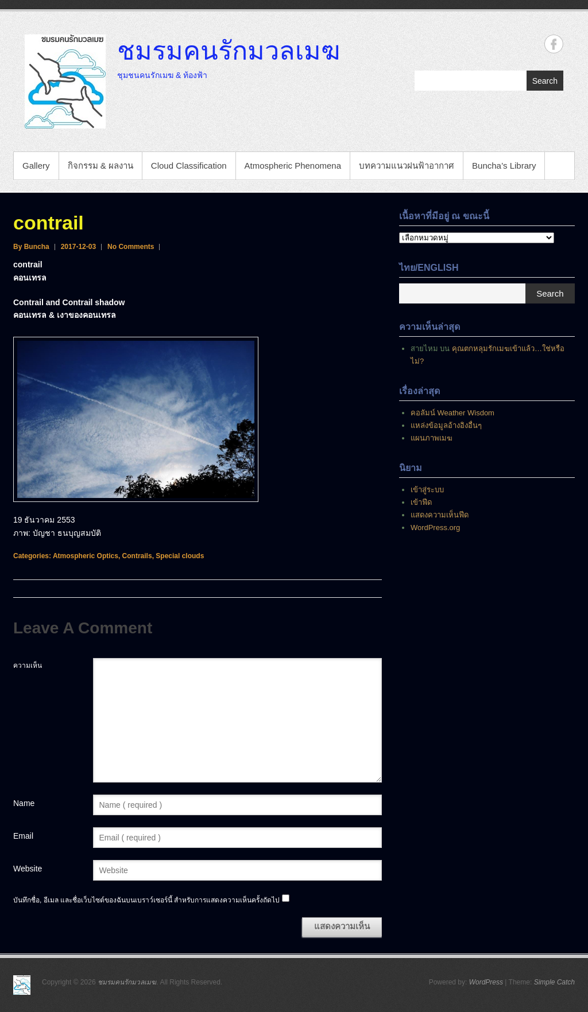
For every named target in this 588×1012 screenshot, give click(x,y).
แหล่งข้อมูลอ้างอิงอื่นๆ (446, 425)
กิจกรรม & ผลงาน (100, 165)
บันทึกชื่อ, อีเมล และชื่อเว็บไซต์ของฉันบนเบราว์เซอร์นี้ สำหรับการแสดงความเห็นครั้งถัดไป (146, 900)
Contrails (137, 556)
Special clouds (180, 556)
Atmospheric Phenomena (293, 165)
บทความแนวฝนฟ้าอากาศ (406, 165)
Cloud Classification (189, 165)
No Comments (130, 247)
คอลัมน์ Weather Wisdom (452, 412)
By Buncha (31, 247)
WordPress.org (435, 527)
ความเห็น (27, 665)
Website (27, 868)
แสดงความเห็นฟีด (440, 515)
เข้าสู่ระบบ (427, 489)
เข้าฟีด (421, 502)
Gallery (36, 165)
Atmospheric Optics (85, 556)
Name (23, 803)
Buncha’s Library (504, 165)
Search (545, 80)
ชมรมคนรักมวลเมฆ (228, 50)
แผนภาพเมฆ (431, 438)
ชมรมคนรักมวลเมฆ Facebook (553, 43)
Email (23, 835)
